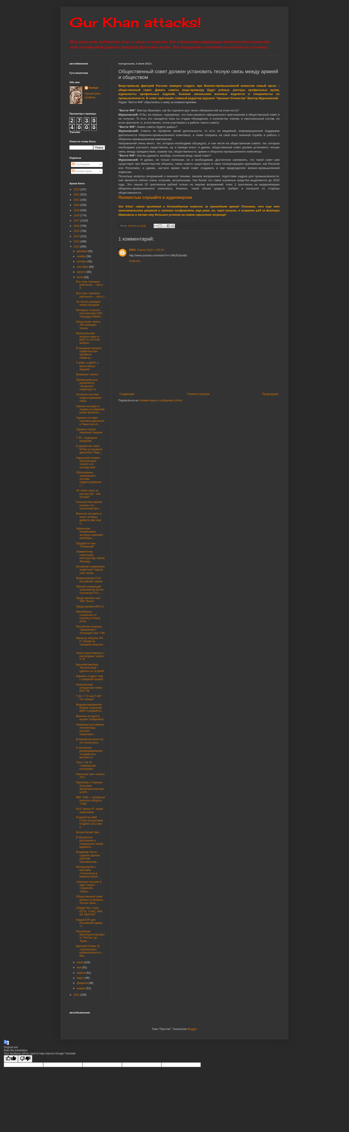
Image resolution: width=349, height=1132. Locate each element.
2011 (77, 994)
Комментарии (82, 171)
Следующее (127, 394)
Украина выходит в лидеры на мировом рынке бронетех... (90, 409)
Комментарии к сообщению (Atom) (161, 400)
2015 (77, 231)
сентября (83, 266)
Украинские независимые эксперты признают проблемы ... (89, 533)
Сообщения (81, 164)
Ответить (134, 261)
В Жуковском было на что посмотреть (89, 741)
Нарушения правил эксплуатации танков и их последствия (88, 462)
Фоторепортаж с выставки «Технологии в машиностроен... (88, 871)
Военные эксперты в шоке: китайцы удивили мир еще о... (88, 518)
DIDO (132, 249)
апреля (81, 972)
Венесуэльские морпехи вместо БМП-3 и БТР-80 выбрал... (88, 338)
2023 (77, 189)
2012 (77, 246)
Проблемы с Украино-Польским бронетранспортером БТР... (90, 787)
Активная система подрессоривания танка (88, 397)
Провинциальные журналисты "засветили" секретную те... (87, 384)
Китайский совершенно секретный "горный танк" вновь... (90, 570)
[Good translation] (11, 1058)
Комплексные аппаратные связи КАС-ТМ (89, 688)
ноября (81, 256)
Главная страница (198, 394)
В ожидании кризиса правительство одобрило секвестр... (88, 353)
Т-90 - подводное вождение (86, 439)
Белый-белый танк (87, 832)
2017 (77, 220)
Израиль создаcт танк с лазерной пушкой (89, 678)
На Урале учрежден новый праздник (88, 303)
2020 (77, 205)
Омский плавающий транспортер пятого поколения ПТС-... (90, 590)
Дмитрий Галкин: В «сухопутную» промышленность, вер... (89, 951)
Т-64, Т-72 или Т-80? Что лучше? (88, 698)
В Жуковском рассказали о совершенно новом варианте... (89, 842)
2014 (77, 236)
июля (80, 277)
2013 (77, 241)
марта (81, 977)
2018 (77, 215)
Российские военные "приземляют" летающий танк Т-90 (90, 630)
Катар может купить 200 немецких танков (88, 325)
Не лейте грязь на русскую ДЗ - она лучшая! (88, 494)
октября (82, 261)
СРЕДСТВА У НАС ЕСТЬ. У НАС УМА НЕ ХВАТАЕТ (89, 911)
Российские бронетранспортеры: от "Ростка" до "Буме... (90, 936)
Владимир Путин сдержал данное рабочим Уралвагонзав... (88, 857)
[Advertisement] (226, 359)
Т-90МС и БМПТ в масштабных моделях (87, 366)
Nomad (93, 87)
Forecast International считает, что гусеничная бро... (89, 505)
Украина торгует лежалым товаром (89, 431)
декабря (82, 251)
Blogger (192, 1029)
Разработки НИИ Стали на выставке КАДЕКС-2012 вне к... (89, 822)
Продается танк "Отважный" (85, 545)
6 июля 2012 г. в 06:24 (150, 249)
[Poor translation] (25, 1058)
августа (82, 271)
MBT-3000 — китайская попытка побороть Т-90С (90, 800)
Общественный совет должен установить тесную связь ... (89, 900)
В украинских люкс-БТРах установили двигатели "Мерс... (89, 449)
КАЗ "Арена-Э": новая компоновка (89, 810)
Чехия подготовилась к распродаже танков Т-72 (90, 656)
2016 (77, 225)
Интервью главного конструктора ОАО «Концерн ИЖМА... (89, 313)
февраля (83, 983)
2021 (77, 199)
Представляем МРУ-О (89, 606)
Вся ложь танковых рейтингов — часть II (89, 285)
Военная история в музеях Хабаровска (89, 718)
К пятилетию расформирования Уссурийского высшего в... (89, 752)
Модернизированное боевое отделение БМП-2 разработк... (89, 708)
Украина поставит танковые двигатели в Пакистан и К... (90, 421)
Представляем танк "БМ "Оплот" (88, 600)
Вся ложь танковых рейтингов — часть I (90, 295)
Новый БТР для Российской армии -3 (89, 923)
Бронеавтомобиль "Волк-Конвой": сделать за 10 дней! (90, 668)
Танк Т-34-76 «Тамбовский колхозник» (86, 765)
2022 (77, 194)
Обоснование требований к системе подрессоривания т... (88, 479)
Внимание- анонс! (87, 374)
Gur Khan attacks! (135, 22)
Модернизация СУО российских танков (89, 580)
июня (80, 962)
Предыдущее (270, 394)
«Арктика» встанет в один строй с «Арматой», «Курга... (88, 886)
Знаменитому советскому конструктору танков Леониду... (90, 556)
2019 (77, 210)
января (81, 988)
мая (79, 967)
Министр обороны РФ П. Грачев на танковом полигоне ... (89, 643)
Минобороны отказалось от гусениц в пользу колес (88, 616)
